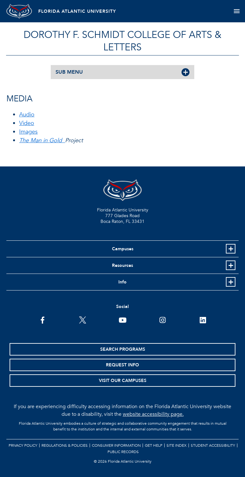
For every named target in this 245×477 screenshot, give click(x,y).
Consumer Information (116, 445)
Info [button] (122, 282)
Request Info (122, 365)
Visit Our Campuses (122, 381)
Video (26, 123)
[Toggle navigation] (236, 11)
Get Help (153, 445)
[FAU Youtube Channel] (123, 319)
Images (28, 132)
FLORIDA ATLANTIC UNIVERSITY (77, 11)
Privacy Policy (23, 445)
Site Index (177, 445)
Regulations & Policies (64, 445)
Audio (26, 115)
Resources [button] (122, 265)
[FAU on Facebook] (43, 319)
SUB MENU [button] (69, 72)
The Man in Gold (42, 140)
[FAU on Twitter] (82, 319)
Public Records (123, 451)
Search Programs (122, 349)
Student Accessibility (213, 445)
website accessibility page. (153, 414)
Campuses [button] (122, 249)
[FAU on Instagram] (163, 319)
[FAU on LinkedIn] (203, 319)
